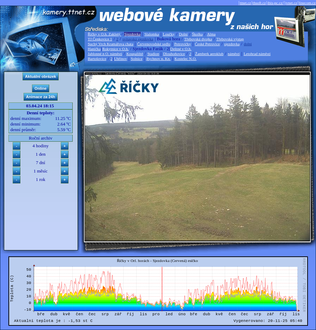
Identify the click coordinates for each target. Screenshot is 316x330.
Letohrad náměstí (257, 54)
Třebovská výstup (230, 39)
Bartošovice (97, 58)
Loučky (169, 34)
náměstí (234, 54)
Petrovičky (182, 44)
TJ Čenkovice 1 (100, 39)
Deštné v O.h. (181, 49)
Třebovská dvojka (198, 39)
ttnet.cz (245, 3)
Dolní (183, 34)
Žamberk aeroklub (209, 54)
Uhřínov (120, 58)
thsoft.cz (259, 3)
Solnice (137, 58)
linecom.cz (307, 3)
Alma (211, 34)
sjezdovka (231, 44)
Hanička (94, 49)
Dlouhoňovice (174, 54)
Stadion (153, 54)
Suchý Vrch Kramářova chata (110, 44)
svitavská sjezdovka (138, 39)
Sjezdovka (132, 34)
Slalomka (151, 34)
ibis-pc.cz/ (276, 3)
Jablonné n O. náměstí (105, 54)
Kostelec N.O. (186, 58)
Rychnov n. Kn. (158, 58)
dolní (248, 44)
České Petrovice (207, 44)
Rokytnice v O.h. (115, 49)
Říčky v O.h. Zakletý (104, 34)
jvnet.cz (291, 3)
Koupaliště (134, 54)
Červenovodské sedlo (153, 44)
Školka (197, 34)
